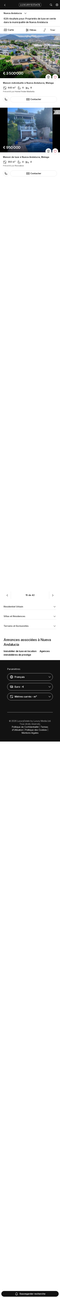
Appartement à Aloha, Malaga (18, 379)
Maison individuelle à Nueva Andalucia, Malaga (28, 83)
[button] (57, 5)
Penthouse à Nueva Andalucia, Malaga (23, 231)
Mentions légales (30, 1289)
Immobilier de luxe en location (20, 1207)
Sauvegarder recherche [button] (30, 1294)
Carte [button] (9, 30)
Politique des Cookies (36, 1286)
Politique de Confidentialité (25, 1283)
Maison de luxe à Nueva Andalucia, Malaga (26, 157)
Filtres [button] (30, 30)
